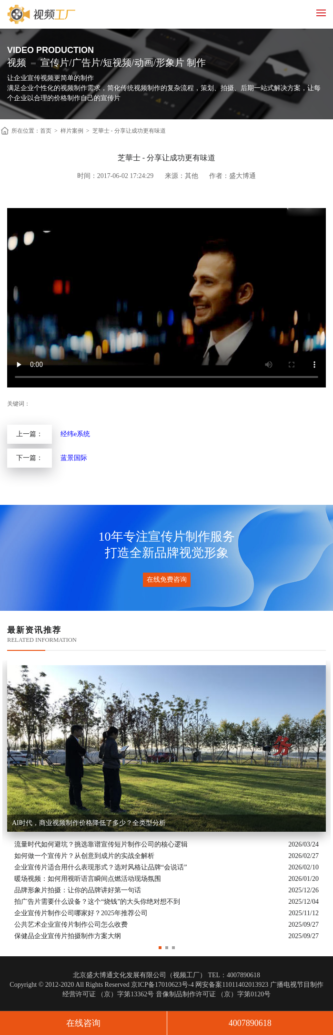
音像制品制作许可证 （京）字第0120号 (213, 994)
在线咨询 (83, 1023)
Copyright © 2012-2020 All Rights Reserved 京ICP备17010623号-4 (101, 984)
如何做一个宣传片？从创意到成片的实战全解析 (84, 855)
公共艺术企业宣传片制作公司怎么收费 (71, 924)
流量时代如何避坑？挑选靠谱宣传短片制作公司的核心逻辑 (101, 844)
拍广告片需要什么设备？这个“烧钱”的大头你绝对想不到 (97, 901)
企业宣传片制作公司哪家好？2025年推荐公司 (81, 913)
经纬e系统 (75, 434)
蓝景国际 (74, 457)
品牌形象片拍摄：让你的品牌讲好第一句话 (77, 890)
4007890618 (250, 1023)
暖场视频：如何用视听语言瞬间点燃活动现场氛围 (87, 878)
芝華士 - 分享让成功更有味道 (129, 130)
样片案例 (72, 130)
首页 (45, 130)
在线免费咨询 (167, 579)
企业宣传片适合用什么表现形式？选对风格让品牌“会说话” (100, 867)
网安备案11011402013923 (231, 984)
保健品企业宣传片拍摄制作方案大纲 (67, 936)
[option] (166, 801)
